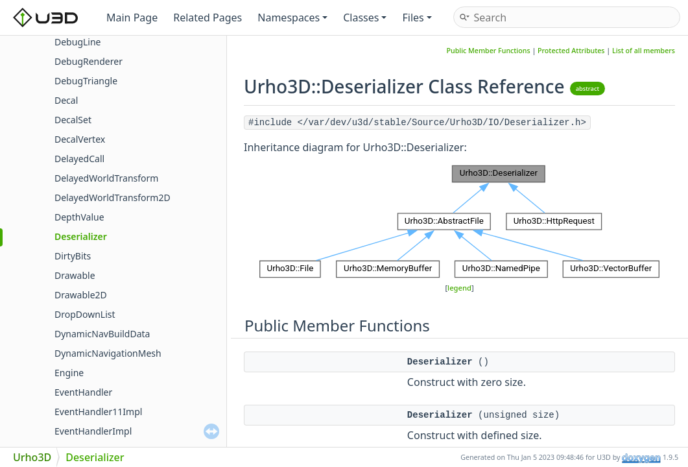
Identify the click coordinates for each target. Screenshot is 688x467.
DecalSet (72, 120)
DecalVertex (79, 139)
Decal (66, 100)
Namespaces (292, 17)
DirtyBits (72, 256)
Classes (364, 17)
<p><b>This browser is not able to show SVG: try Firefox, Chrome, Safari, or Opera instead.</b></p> (459, 221)
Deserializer (80, 236)
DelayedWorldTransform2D (112, 197)
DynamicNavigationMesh (107, 353)
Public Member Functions (488, 50)
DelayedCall (79, 158)
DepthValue (79, 217)
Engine (69, 372)
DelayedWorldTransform (106, 178)
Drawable (74, 275)
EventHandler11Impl (98, 411)
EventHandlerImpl (93, 431)
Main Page (132, 17)
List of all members (643, 50)
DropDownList (84, 314)
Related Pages (207, 17)
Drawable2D (80, 295)
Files (416, 17)
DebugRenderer (88, 61)
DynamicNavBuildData (102, 334)
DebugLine (77, 42)
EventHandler (83, 392)
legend (459, 288)
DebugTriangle (85, 81)
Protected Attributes (571, 50)
